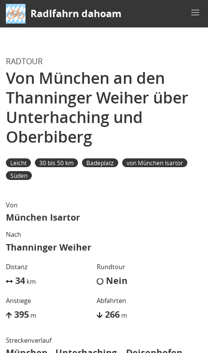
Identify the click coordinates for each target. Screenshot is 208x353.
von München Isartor (155, 163)
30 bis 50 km (56, 163)
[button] (195, 12)
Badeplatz (100, 163)
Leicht (18, 163)
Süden (18, 175)
